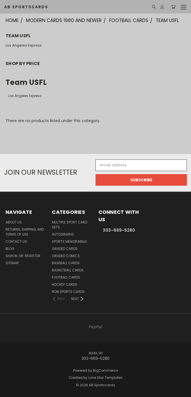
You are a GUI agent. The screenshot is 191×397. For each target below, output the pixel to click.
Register (32, 255)
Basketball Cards (68, 270)
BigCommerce (105, 370)
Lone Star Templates (105, 377)
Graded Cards (65, 248)
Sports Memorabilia (69, 241)
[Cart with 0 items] (173, 7)
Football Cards (66, 277)
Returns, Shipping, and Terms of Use (25, 232)
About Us (14, 222)
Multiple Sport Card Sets (69, 224)
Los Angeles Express (24, 45)
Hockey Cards (64, 284)
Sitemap (12, 263)
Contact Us (16, 241)
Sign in (12, 255)
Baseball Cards (66, 263)
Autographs (63, 234)
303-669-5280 (119, 230)
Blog (10, 248)
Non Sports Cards (68, 291)
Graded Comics (66, 255)
